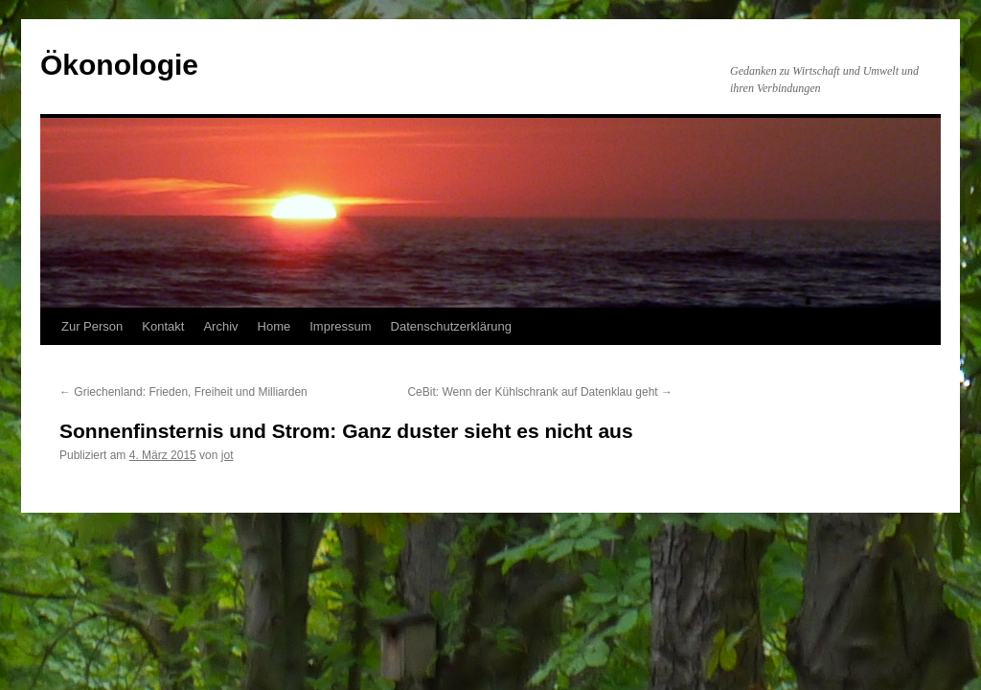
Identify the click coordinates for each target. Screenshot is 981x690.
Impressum (340, 326)
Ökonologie (119, 64)
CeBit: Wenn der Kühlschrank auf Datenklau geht (540, 392)
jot (227, 455)
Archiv (220, 326)
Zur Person (92, 326)
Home (274, 326)
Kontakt (163, 326)
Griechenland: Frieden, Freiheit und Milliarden (183, 392)
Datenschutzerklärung (451, 326)
